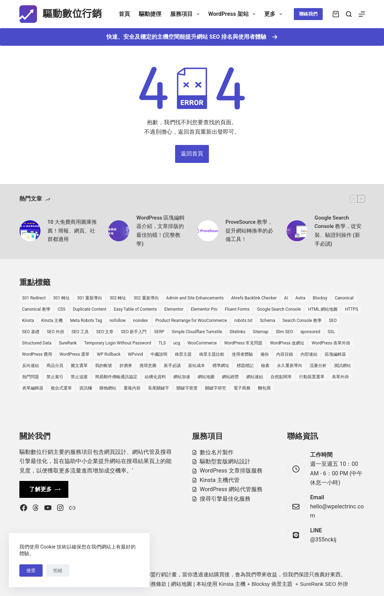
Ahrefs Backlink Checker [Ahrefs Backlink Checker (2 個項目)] (254, 298)
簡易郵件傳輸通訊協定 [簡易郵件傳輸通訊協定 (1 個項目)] (116, 376)
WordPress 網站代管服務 (231, 489)
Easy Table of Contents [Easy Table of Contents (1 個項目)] (135, 309)
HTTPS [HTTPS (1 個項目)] (351, 309)
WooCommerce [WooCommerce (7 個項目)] (202, 343)
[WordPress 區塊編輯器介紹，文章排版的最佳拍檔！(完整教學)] (118, 230)
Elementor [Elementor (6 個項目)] (173, 309)
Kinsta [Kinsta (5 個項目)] (28, 320)
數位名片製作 (217, 452)
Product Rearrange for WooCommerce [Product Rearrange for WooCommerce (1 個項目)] (191, 320)
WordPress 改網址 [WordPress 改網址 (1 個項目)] (287, 343)
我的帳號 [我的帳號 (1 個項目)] (103, 365)
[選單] (362, 14)
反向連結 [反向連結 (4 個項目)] (30, 365)
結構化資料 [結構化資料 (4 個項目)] (155, 376)
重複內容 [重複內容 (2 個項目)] (132, 388)
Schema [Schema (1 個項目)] (267, 320)
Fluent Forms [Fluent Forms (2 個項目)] (237, 309)
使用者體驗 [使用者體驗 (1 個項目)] (242, 354)
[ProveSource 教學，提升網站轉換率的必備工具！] (207, 230)
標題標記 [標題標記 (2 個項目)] (245, 365)
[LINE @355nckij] (296, 535)
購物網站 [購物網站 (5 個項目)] (107, 388)
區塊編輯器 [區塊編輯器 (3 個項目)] (335, 354)
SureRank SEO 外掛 (324, 584)
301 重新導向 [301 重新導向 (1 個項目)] (89, 298)
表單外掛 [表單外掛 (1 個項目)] (340, 376)
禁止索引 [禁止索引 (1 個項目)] (55, 376)
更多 (274, 14)
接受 (31, 570)
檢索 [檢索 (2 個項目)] (265, 365)
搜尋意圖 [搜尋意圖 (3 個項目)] (148, 365)
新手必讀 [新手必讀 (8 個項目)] (172, 365)
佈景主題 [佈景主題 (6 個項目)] (183, 354)
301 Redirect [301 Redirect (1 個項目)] (34, 298)
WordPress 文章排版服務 (231, 470)
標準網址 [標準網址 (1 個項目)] (220, 365)
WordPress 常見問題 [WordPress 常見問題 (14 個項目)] (243, 343)
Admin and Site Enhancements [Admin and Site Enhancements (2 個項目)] (195, 298)
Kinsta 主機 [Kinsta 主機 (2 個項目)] (52, 320)
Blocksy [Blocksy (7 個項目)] (320, 298)
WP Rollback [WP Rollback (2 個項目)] (108, 354)
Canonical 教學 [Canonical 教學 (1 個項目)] (36, 309)
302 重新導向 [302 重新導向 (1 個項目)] (146, 298)
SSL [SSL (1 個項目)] (331, 331)
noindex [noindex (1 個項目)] (140, 320)
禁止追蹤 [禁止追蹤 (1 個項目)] (79, 376)
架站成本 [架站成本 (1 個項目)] (196, 365)
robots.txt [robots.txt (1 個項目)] (243, 320)
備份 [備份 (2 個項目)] (264, 354)
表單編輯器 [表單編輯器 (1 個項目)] (32, 388)
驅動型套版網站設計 (225, 461)
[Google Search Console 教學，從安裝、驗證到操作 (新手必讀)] (297, 230)
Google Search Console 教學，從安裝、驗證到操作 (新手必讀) (338, 231)
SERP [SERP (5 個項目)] (159, 331)
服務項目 (186, 14)
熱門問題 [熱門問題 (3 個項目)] (30, 376)
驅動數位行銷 (72, 13)
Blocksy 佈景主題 (272, 584)
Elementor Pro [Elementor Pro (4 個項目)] (204, 309)
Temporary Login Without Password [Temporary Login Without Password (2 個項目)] (117, 343)
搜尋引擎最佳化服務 (225, 498)
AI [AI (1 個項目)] (286, 298)
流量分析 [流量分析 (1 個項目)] (318, 365)
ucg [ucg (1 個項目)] (176, 343)
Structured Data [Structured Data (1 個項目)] (36, 343)
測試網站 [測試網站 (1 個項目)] (342, 365)
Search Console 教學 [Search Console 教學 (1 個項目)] (302, 320)
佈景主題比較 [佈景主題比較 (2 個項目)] (211, 354)
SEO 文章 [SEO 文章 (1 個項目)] (104, 331)
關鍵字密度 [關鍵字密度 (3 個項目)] (187, 388)
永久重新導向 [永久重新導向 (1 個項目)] (289, 365)
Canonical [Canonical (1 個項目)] (344, 298)
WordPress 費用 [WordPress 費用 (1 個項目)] (37, 354)
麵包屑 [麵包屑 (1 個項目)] (264, 388)
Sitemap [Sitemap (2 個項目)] (260, 331)
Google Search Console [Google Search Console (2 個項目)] (279, 309)
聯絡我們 (308, 14)
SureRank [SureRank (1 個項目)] (68, 343)
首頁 (124, 14)
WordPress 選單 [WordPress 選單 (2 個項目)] (74, 354)
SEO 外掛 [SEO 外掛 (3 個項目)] (55, 331)
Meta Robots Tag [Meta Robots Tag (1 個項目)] (86, 320)
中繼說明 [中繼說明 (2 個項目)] (158, 354)
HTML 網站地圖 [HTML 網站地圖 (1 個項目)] (322, 309)
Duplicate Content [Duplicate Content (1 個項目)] (89, 309)
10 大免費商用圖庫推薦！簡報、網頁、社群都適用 (72, 231)
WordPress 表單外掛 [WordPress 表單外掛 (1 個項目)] (331, 343)
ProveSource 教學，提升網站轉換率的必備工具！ (249, 231)
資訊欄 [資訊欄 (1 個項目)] (85, 388)
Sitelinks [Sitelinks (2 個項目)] (238, 331)
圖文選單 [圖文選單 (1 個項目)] (79, 365)
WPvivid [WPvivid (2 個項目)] (135, 354)
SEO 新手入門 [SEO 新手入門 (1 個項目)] (134, 331)
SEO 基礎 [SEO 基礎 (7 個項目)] (30, 331)
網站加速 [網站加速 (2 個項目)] (181, 376)
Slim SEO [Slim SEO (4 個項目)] (284, 331)
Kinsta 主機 (232, 584)
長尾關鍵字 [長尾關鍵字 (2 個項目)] (158, 388)
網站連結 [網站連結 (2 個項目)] (254, 376)
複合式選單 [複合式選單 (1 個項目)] (61, 388)
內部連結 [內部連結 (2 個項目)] (309, 354)
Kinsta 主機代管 (220, 480)
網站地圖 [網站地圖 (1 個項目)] (206, 376)
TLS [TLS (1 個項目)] (162, 343)
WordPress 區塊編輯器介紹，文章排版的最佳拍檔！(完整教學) (160, 231)
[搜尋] (349, 14)
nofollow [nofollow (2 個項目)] (118, 320)
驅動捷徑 (150, 14)
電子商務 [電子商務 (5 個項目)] (242, 388)
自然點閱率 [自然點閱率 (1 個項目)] (281, 376)
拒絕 (57, 570)
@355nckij (323, 539)
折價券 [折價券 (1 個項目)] (125, 365)
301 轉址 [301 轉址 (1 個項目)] (61, 298)
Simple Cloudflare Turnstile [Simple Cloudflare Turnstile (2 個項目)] (197, 331)
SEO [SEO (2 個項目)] (333, 320)
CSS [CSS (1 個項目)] (62, 309)
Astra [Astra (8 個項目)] (300, 298)
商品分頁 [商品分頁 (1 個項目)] (55, 365)
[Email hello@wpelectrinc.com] (296, 506)
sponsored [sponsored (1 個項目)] (310, 331)
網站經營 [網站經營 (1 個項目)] (230, 376)
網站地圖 (181, 584)
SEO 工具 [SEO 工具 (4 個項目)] (80, 331)
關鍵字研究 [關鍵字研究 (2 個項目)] (215, 388)
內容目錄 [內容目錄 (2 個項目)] (284, 354)
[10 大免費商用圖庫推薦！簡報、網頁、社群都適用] (30, 230)
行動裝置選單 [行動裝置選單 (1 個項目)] (311, 376)
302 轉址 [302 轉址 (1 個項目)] (118, 298)
